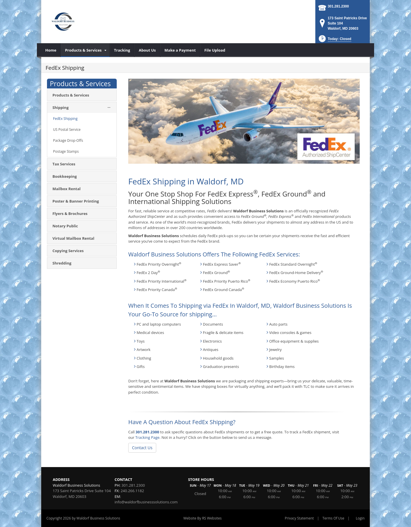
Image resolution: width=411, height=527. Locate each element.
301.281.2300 (338, 6)
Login (360, 518)
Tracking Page (147, 437)
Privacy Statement (299, 518)
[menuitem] (51, 50)
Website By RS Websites (202, 518)
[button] (334, 40)
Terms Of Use (333, 518)
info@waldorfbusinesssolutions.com (146, 502)
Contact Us (142, 447)
